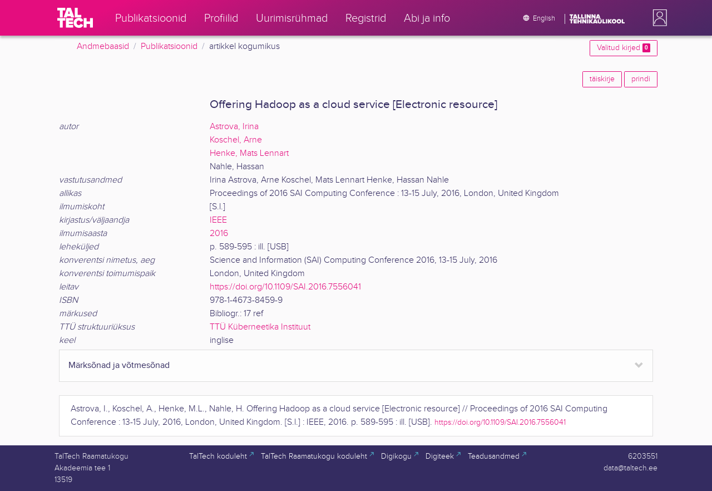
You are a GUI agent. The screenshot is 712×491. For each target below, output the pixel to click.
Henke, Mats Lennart (249, 153)
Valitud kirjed (623, 47)
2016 (219, 233)
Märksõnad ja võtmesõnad (119, 365)
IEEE (218, 220)
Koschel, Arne (236, 140)
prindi (640, 79)
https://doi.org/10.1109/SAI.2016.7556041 (285, 287)
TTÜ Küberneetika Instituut (260, 327)
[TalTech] (75, 17)
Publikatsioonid (169, 46)
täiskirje (602, 79)
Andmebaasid (103, 46)
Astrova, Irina (234, 126)
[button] (657, 18)
